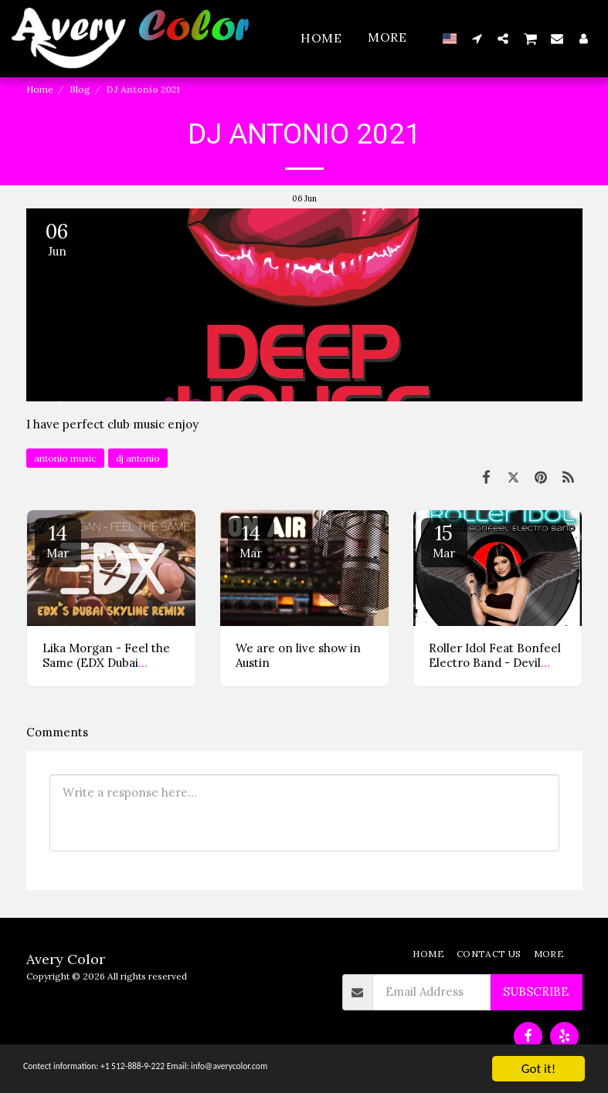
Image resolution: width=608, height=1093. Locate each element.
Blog (80, 89)
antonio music (65, 458)
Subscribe (536, 991)
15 (444, 540)
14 (58, 540)
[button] (476, 38)
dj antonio (138, 458)
